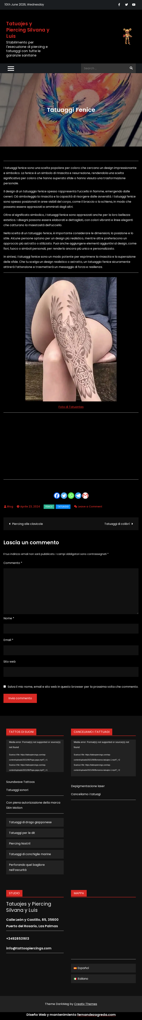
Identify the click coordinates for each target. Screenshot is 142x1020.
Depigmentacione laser (88, 786)
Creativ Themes (85, 1004)
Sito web (9, 661)
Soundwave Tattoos (20, 782)
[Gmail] (85, 495)
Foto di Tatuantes (71, 407)
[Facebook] (57, 495)
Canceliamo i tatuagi (86, 794)
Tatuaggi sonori (17, 790)
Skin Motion (14, 808)
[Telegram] (78, 495)
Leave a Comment (90, 506)
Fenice (49, 506)
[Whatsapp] (71, 495)
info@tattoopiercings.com (28, 948)
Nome (8, 618)
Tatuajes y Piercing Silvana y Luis (27, 29)
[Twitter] (64, 495)
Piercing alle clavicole (27, 524)
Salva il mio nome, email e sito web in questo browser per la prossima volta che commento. (73, 686)
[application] (35, 756)
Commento (12, 563)
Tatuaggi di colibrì (117, 524)
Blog (10, 506)
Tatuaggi (63, 506)
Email (8, 640)
